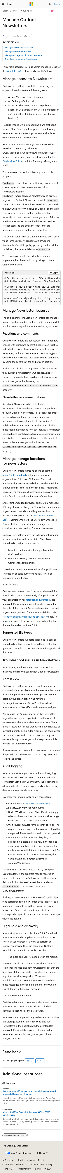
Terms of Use (8, 1168)
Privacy (19, 1164)
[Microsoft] (31, 4)
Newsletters (12, 71)
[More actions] (58, 10)
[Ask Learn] (52, 10)
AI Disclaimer (8, 1160)
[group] (31, 290)
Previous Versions (26, 1160)
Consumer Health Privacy (40, 1164)
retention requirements (38, 599)
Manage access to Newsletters (19, 47)
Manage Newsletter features (18, 51)
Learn (5, 10)
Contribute (7, 1164)
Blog (40, 1160)
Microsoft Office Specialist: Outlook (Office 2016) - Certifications (27, 1113)
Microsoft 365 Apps (22, 10)
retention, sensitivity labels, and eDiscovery (25, 616)
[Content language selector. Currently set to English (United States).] (16, 1145)
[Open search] (50, 4)
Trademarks (23, 1168)
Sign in (57, 3)
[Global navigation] (3, 4)
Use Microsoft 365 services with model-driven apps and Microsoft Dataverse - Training (29, 1092)
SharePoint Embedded (14, 474)
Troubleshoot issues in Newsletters (21, 59)
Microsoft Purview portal (38, 803)
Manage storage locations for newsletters (24, 55)
